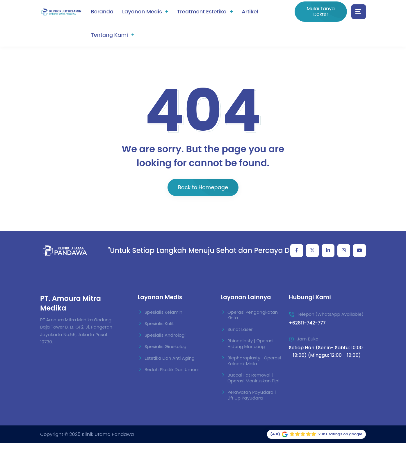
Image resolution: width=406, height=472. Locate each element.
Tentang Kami (109, 34)
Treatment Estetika (202, 11)
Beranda (102, 11)
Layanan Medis (142, 11)
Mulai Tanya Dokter (321, 11)
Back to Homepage (203, 187)
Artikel (250, 11)
